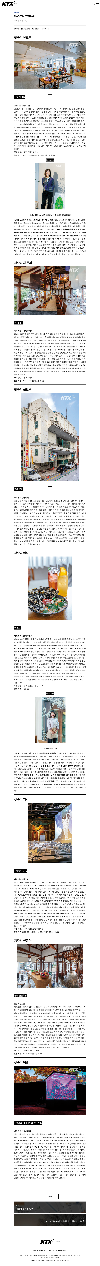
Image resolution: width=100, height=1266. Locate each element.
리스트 (50, 1196)
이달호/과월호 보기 (40, 1250)
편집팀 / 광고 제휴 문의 (57, 1250)
